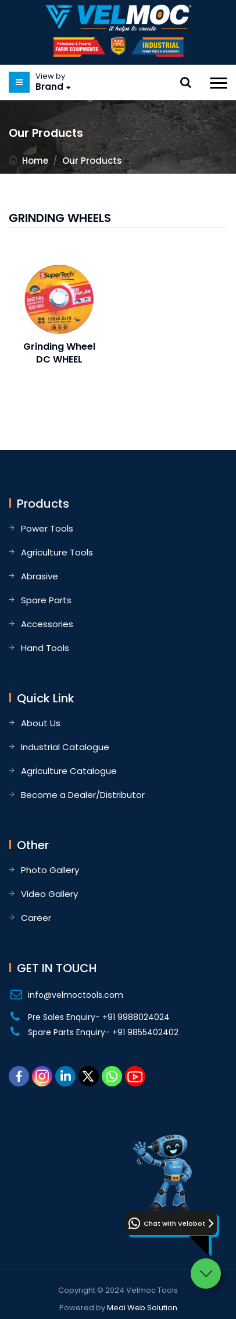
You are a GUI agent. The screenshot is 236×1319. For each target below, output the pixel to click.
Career (36, 918)
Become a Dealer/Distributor (83, 795)
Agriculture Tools (57, 552)
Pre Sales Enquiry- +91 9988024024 (99, 1017)
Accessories (47, 624)
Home (35, 160)
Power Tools (47, 528)
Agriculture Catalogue (69, 771)
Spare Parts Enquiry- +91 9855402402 (103, 1032)
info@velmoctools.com (75, 995)
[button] (171, 1223)
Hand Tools (45, 648)
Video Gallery (49, 894)
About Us (40, 723)
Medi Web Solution (142, 1307)
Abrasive (39, 576)
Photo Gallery (50, 870)
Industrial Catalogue (65, 747)
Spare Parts (46, 600)
